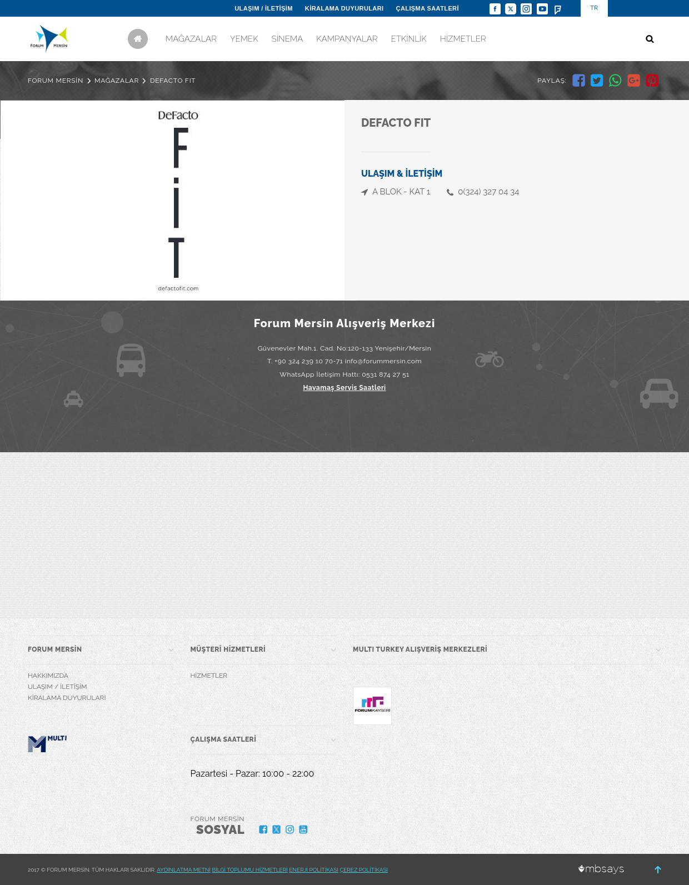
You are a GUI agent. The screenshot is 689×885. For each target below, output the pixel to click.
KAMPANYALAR (346, 39)
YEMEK (244, 39)
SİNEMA (287, 39)
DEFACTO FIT (173, 80)
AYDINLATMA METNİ (184, 870)
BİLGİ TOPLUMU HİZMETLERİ (250, 870)
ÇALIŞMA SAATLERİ (427, 8)
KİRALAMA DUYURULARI (344, 8)
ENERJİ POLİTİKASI (313, 870)
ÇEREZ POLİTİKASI (363, 870)
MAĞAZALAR (191, 39)
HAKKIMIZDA (48, 675)
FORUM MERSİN (55, 80)
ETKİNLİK (408, 39)
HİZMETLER (463, 39)
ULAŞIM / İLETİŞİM (263, 8)
